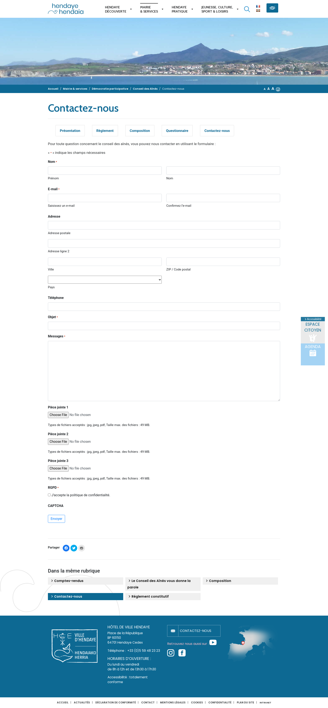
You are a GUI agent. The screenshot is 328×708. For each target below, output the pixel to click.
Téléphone (56, 298)
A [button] (265, 89)
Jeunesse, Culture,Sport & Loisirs (217, 9)
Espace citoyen (312, 332)
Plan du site (245, 702)
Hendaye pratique (180, 9)
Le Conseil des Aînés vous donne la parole (159, 584)
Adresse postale (59, 233)
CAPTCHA (55, 506)
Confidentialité (219, 702)
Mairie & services (149, 9)
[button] (278, 89)
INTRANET (265, 702)
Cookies (197, 702)
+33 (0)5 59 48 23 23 (143, 650)
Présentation (70, 131)
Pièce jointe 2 (58, 434)
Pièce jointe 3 (58, 461)
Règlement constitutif (148, 596)
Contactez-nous (217, 131)
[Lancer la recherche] (247, 9)
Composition (140, 131)
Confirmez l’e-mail (178, 206)
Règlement (105, 131)
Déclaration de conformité (115, 702)
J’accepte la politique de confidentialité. (80, 495)
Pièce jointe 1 (58, 407)
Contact (148, 702)
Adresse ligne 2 (58, 251)
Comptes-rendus (66, 581)
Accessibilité (313, 319)
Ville (51, 269)
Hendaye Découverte (115, 9)
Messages (56, 336)
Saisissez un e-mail (61, 206)
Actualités (82, 702)
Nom (169, 178)
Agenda (313, 350)
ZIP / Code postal (178, 269)
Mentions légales (173, 702)
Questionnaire (177, 131)
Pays (51, 287)
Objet (53, 317)
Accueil (62, 702)
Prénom (53, 178)
